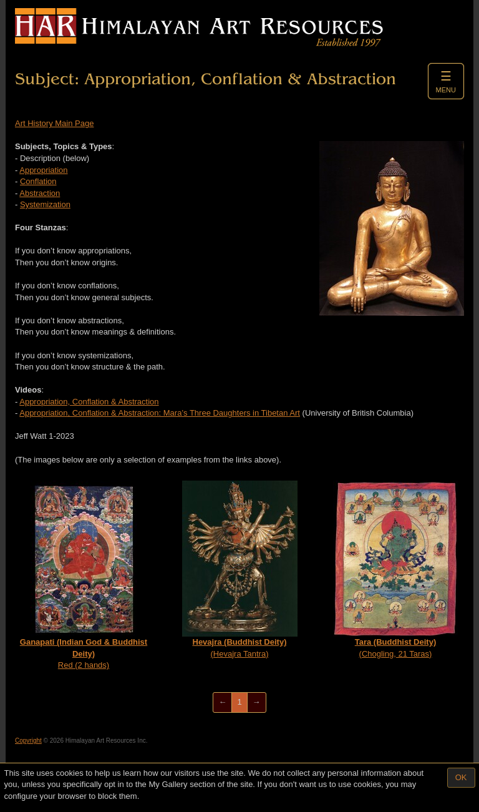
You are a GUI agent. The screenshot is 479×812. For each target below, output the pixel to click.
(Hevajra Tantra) (240, 569)
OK (461, 777)
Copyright (28, 740)
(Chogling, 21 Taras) (395, 569)
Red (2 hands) (83, 575)
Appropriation (43, 170)
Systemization (45, 204)
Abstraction (39, 193)
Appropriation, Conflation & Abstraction (88, 401)
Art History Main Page (54, 123)
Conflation (38, 181)
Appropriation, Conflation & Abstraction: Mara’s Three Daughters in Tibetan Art (159, 413)
